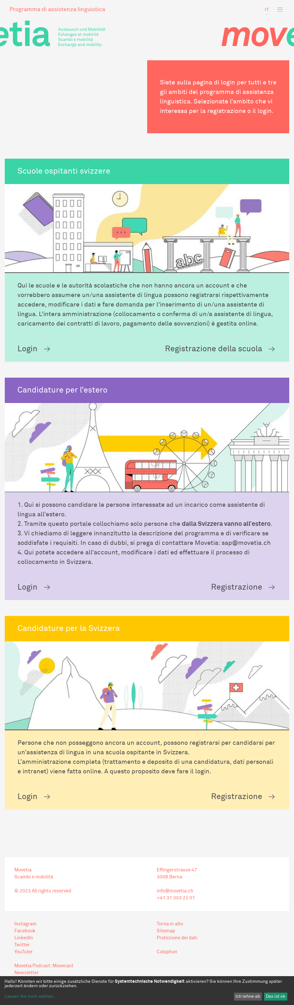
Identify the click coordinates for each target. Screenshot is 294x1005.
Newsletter (26, 972)
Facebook (24, 931)
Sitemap (166, 931)
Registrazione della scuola (213, 349)
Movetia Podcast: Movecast (43, 965)
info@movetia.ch (175, 891)
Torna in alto (170, 924)
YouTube (23, 951)
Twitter (22, 944)
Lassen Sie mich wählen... (30, 996)
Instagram (25, 924)
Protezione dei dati (177, 938)
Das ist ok (275, 996)
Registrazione (236, 587)
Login (27, 349)
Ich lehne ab (248, 996)
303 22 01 (183, 898)
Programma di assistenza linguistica (57, 9)
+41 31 (164, 898)
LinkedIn (23, 938)
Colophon (167, 951)
